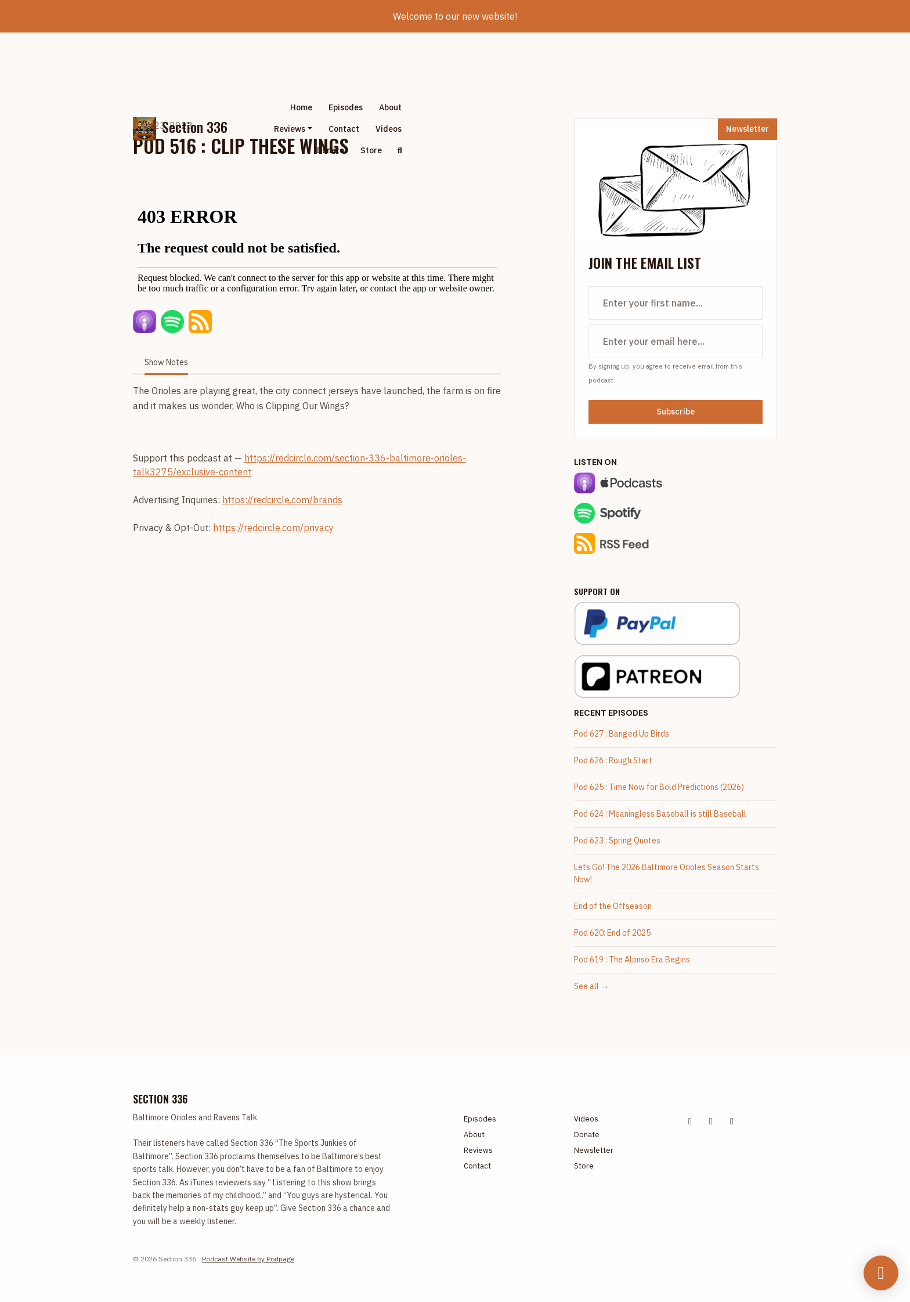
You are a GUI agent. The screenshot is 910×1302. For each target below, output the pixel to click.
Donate (330, 150)
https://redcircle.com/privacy (273, 527)
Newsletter (747, 129)
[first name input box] (675, 303)
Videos (388, 129)
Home (301, 107)
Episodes (345, 107)
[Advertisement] (559, 129)
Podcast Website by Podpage (248, 1258)
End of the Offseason (613, 906)
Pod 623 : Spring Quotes (617, 840)
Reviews (289, 129)
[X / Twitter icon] (690, 1121)
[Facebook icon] (711, 1121)
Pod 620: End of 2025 (612, 933)
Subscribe (675, 411)
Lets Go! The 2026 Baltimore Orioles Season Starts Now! (666, 873)
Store (371, 150)
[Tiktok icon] (732, 1121)
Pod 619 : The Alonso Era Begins (632, 959)
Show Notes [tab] (166, 362)
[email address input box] (675, 341)
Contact (343, 129)
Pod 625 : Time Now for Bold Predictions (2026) (659, 787)
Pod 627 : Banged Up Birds (621, 733)
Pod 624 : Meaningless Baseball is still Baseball (660, 814)
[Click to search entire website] (400, 150)
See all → (591, 986)
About (390, 107)
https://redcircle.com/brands (282, 500)
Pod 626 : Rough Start (613, 760)
